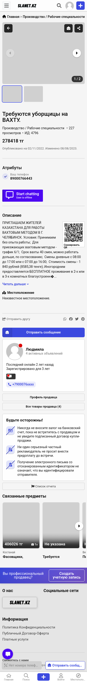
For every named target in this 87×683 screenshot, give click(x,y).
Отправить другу (16, 319)
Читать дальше (15, 284)
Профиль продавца (43, 397)
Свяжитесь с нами (15, 660)
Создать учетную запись (67, 575)
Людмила (35, 349)
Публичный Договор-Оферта (25, 633)
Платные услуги (15, 639)
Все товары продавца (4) (43, 406)
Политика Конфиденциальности (28, 627)
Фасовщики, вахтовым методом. (19, 557)
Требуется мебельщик (52, 557)
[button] (76, 53)
